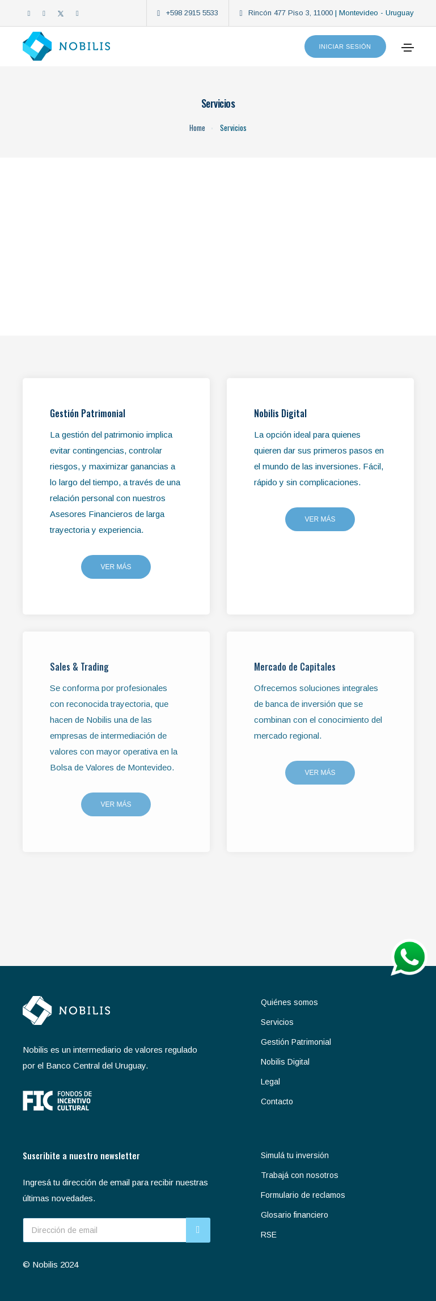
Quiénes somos (289, 1002)
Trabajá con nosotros (299, 1175)
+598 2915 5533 (192, 13)
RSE (269, 1234)
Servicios (277, 1022)
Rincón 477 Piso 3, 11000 (290, 13)
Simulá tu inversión (295, 1155)
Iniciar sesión (345, 46)
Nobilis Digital (285, 1061)
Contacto (277, 1101)
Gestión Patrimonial (296, 1041)
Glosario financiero (294, 1214)
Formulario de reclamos (303, 1195)
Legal (270, 1081)
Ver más (115, 567)
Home (197, 127)
